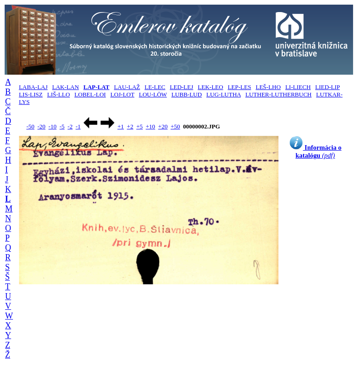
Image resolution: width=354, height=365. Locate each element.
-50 (30, 126)
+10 (150, 126)
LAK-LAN (65, 86)
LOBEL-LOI (90, 94)
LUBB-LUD (186, 94)
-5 (61, 126)
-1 (78, 126)
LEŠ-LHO (268, 86)
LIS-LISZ (31, 94)
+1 (120, 126)
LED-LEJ (182, 86)
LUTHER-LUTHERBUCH (278, 94)
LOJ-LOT (122, 94)
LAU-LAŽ (127, 86)
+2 (130, 126)
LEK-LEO (210, 86)
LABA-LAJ (33, 86)
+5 (139, 126)
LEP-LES (239, 86)
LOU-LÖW (153, 94)
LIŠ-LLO (58, 94)
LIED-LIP (327, 86)
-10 (53, 126)
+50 (175, 126)
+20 (162, 126)
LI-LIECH (298, 86)
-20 (41, 126)
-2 (70, 126)
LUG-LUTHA (223, 94)
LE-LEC (155, 86)
